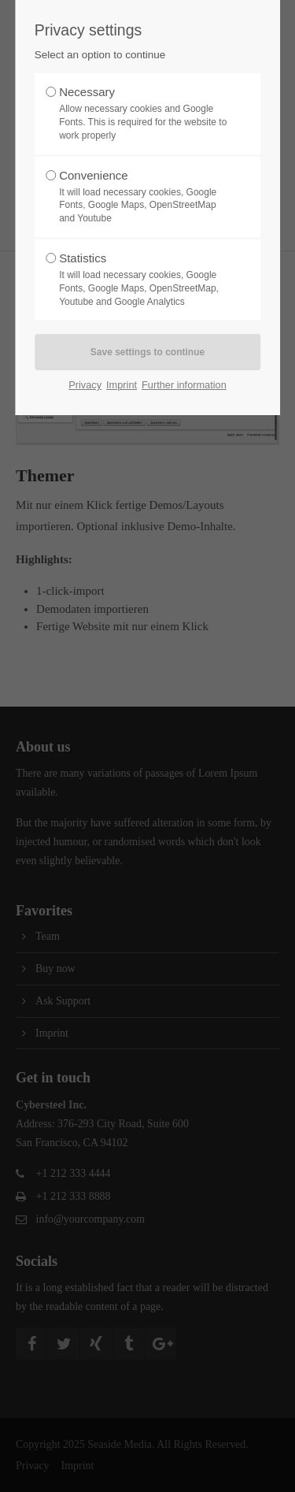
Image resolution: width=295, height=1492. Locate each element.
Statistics (143, 279)
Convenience (143, 197)
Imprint (121, 385)
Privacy (84, 385)
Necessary (143, 113)
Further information (184, 385)
